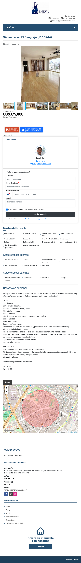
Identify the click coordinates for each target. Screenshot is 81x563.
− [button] (6, 392)
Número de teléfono (13, 191)
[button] (76, 48)
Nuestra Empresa (12, 517)
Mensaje (9, 198)
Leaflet (59, 432)
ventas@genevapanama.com (15, 490)
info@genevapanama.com (41, 164)
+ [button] (6, 388)
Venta (8, 510)
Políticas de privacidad (14, 523)
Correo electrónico (12, 183)
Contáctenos (10, 520)
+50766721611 (69, 18)
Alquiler (8, 513)
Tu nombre (10, 175)
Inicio (8, 507)
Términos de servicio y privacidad (35, 219)
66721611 (55, 18)
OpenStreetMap (72, 432)
